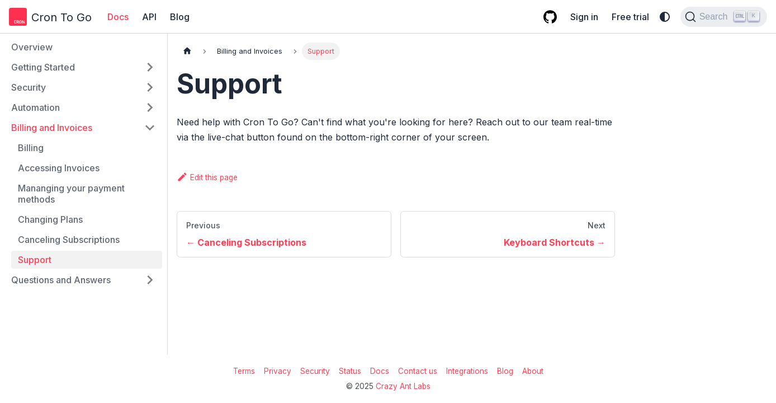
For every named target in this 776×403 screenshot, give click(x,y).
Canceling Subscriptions (69, 239)
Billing (31, 147)
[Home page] (187, 51)
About (532, 371)
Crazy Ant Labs (403, 386)
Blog (180, 16)
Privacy (277, 371)
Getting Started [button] (43, 67)
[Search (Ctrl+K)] (723, 17)
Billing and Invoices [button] (51, 127)
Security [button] (28, 87)
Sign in (584, 16)
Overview (32, 47)
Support (34, 259)
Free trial (630, 16)
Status (350, 371)
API (149, 16)
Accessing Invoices (59, 168)
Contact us (417, 371)
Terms (244, 371)
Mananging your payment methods (71, 193)
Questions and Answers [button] (61, 279)
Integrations (467, 371)
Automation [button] (35, 107)
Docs (118, 16)
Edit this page (207, 177)
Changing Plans (50, 219)
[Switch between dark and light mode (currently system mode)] (665, 17)
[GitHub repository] (550, 17)
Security (315, 371)
